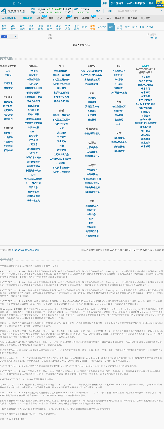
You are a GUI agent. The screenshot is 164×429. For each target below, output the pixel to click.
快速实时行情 (61, 71)
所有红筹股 (33, 114)
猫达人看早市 (145, 81)
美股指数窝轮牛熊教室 (145, 123)
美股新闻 (92, 227)
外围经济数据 (92, 236)
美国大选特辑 (145, 108)
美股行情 (92, 210)
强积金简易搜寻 (119, 142)
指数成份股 (33, 105)
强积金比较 (119, 146)
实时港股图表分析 (61, 79)
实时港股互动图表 (61, 84)
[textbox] (140, 10)
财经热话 (145, 111)
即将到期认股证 (92, 156)
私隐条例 (8, 150)
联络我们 (8, 119)
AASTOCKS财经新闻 (92, 71)
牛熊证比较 (92, 174)
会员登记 (8, 101)
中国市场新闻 (92, 84)
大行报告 (33, 153)
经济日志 (33, 187)
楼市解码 (145, 146)
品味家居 (145, 135)
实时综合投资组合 (61, 172)
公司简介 (8, 133)
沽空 (61, 128)
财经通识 (145, 131)
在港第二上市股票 (33, 123)
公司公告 (33, 135)
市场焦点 (145, 115)
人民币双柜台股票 (33, 97)
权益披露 (61, 150)
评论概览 (92, 98)
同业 (61, 146)
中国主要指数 (33, 79)
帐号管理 (8, 106)
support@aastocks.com (26, 250)
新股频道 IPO (33, 166)
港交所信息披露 (92, 79)
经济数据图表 (33, 196)
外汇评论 (92, 115)
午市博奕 (145, 92)
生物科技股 (33, 127)
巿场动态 (119, 88)
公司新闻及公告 (61, 154)
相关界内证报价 (61, 101)
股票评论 (92, 102)
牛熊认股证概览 (92, 133)
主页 (8, 71)
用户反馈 (8, 114)
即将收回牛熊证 (92, 183)
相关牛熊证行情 (61, 97)
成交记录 (61, 132)
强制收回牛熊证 (92, 192)
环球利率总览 (33, 200)
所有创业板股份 (33, 119)
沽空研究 (33, 140)
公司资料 (61, 163)
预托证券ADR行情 (33, 179)
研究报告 (92, 119)
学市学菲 (145, 96)
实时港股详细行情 (61, 75)
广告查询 (8, 141)
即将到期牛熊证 (92, 187)
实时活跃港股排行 (33, 88)
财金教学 (8, 88)
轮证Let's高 (145, 119)
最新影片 (145, 77)
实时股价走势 (61, 124)
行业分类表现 (33, 101)
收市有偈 (145, 88)
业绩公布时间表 (33, 157)
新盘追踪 (145, 142)
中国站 (8, 75)
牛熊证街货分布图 (92, 179)
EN (19, 3)
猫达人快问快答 (145, 84)
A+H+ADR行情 (33, 183)
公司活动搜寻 (33, 162)
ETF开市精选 (145, 100)
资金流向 (61, 141)
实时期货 (33, 84)
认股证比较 (92, 152)
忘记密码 (8, 110)
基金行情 (119, 111)
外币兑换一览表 (119, 92)
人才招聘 (8, 137)
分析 (92, 219)
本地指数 (33, 71)
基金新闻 (119, 115)
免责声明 (8, 146)
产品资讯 (8, 83)
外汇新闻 (119, 79)
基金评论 (92, 111)
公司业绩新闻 (33, 149)
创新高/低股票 (33, 92)
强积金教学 (119, 151)
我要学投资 (145, 127)
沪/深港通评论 (92, 106)
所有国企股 (33, 110)
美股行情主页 (92, 206)
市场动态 (92, 214)
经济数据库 (33, 192)
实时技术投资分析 (61, 167)
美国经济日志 (92, 231)
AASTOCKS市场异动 (61, 159)
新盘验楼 (145, 138)
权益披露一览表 (33, 170)
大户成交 (61, 137)
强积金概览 (119, 138)
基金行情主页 (119, 106)
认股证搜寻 (92, 147)
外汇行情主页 (119, 71)
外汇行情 (119, 75)
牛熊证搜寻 (92, 170)
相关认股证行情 (61, 92)
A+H (33, 175)
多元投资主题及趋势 (145, 104)
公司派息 (33, 144)
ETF (33, 131)
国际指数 (33, 75)
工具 (119, 124)
